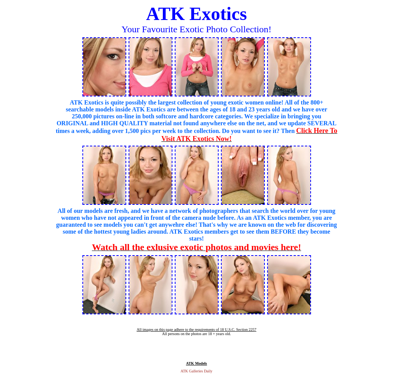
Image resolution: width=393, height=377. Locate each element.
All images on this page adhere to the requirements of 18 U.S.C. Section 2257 (196, 329)
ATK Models (196, 363)
